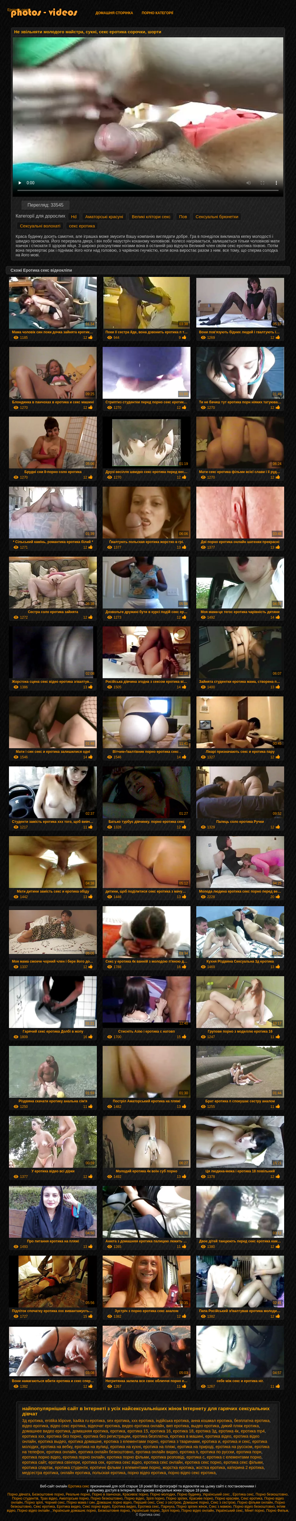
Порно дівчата (19, 1494)
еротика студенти (71, 1467)
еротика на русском (234, 1446)
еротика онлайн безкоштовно (105, 1452)
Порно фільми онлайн (255, 1502)
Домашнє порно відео (114, 1502)
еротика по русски (217, 1452)
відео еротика (35, 1425)
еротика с (195, 1457)
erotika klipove (58, 1420)
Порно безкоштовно (272, 1494)
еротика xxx (33, 1436)
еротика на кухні (125, 1446)
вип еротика (177, 1425)
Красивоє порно (135, 1494)
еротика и (211, 1441)
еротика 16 (160, 1431)
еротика (117, 1431)
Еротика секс (17, 10)
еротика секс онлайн (163, 1462)
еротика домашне (85, 1441)
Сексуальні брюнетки (217, 216)
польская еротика (108, 1472)
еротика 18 (183, 1431)
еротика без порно (64, 1436)
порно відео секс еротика (192, 1472)
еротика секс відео (124, 1462)
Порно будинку (189, 1494)
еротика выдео (52, 1441)
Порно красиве (227, 1498)
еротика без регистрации (106, 1436)
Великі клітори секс (151, 216)
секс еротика (82, 225)
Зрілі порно (155, 1498)
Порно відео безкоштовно (254, 1507)
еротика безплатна (150, 1436)
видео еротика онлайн (143, 1425)
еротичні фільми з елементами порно (125, 1467)
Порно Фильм (277, 1511)
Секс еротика (251, 1498)
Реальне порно (78, 1494)
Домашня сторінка (114, 13)
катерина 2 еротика (245, 1467)
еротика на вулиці (91, 1446)
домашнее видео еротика (46, 1431)
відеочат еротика (104, 1425)
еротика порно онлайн (84, 1457)
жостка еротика (210, 1467)
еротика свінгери (64, 1462)
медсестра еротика (40, 1472)
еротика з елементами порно (131, 1441)
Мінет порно (254, 1511)
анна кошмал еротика (211, 1420)
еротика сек (93, 1462)
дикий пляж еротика (240, 1425)
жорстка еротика (178, 1467)
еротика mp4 (253, 1431)
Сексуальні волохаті (40, 225)
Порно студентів (25, 1498)
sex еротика (118, 1420)
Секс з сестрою (168, 1502)
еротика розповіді (167, 1457)
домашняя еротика (90, 1431)
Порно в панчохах (106, 1494)
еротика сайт (34, 1462)
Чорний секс (55, 1502)
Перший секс (144, 1502)
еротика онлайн (61, 1452)
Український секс (217, 1494)
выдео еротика (205, 1425)
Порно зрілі (34, 1502)
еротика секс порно (203, 1462)
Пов (183, 216)
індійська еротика (172, 1420)
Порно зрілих (176, 1498)
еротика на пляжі (159, 1446)
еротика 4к (228, 1431)
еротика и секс (236, 1441)
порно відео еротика (147, 1472)
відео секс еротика (68, 1425)
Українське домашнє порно (74, 1511)
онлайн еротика (75, 1472)
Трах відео (48, 1498)
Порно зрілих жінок (191, 1507)
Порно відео (134, 1498)
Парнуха (168, 1507)
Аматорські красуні (104, 216)
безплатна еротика (251, 1420)
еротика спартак (37, 1467)
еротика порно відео (41, 1457)
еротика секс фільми (243, 1462)
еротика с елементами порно (234, 1457)
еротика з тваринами (180, 1441)
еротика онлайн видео (156, 1452)
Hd (74, 216)
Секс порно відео (96, 1507)
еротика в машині (186, 1436)
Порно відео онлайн (34, 1511)
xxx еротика (142, 1420)
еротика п (189, 1452)
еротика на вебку (56, 1446)
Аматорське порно (74, 1498)
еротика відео (218, 1436)
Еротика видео (69, 1507)
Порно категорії (157, 13)
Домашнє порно (196, 1502)
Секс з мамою (220, 1507)
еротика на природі (195, 1446)
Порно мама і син (80, 1502)
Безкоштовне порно (48, 1494)
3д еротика (32, 1420)
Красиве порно (201, 1498)
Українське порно (145, 1511)
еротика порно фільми (128, 1457)
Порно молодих (162, 1494)
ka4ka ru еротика (89, 1420)
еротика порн (248, 1452)
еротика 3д (206, 1431)
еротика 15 (137, 1431)
